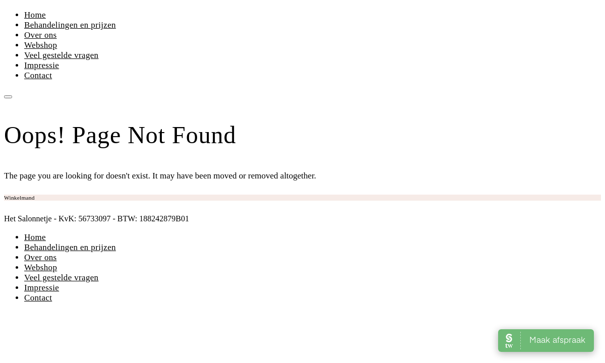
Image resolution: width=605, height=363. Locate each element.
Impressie (41, 65)
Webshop (40, 45)
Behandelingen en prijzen (70, 25)
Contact (38, 75)
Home (35, 15)
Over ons (40, 35)
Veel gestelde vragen (61, 55)
